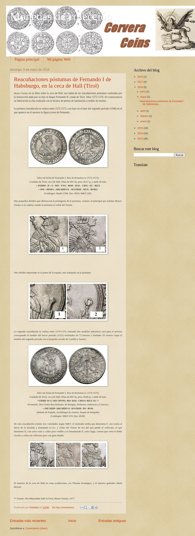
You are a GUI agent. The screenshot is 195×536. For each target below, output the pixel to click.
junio (143, 91)
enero (143, 121)
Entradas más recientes (28, 521)
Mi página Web (58, 59)
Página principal (26, 59)
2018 (140, 76)
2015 (140, 128)
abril (143, 110)
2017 (140, 81)
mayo (143, 96)
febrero (144, 116)
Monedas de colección (61, 16)
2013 (140, 138)
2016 (140, 87)
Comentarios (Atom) (36, 528)
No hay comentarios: (63, 507)
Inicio (72, 521)
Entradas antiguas (112, 521)
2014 (140, 133)
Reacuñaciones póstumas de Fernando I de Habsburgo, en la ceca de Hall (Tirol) (62, 82)
